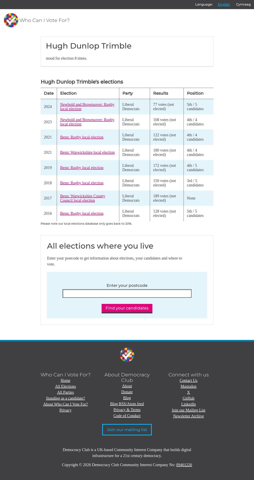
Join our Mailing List (188, 410)
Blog (127, 398)
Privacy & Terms (127, 409)
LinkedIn (188, 404)
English (224, 4)
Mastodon (188, 386)
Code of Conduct (127, 415)
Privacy (65, 410)
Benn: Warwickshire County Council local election (82, 198)
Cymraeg (243, 4)
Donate (127, 392)
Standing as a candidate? (65, 398)
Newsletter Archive (188, 416)
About (127, 386)
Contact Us (188, 380)
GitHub (188, 398)
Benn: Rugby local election (81, 137)
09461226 (184, 465)
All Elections (65, 386)
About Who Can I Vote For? (65, 404)
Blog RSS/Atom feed (127, 404)
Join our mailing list (127, 429)
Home (65, 380)
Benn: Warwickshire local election (87, 152)
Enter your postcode (127, 285)
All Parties (65, 392)
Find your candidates (127, 308)
